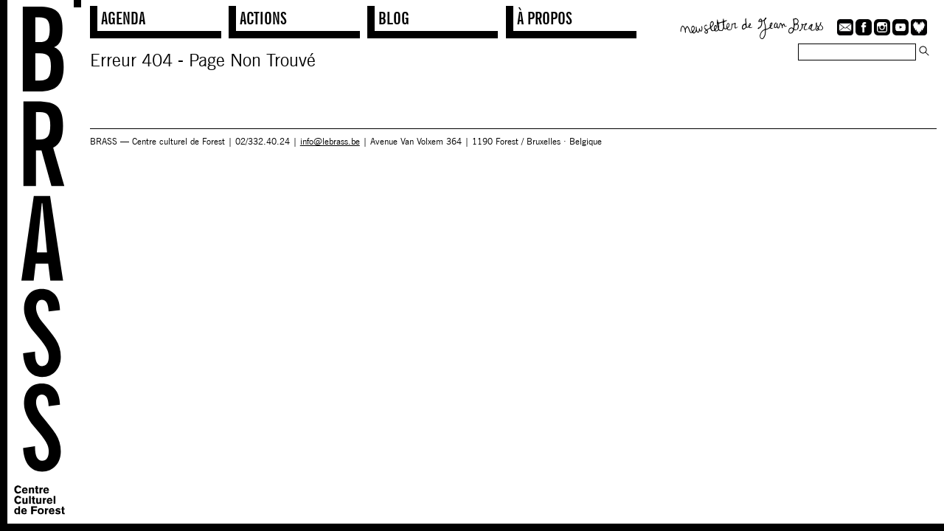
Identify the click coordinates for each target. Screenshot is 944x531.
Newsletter (752, 26)
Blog (393, 18)
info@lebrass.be (330, 141)
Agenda (123, 18)
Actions (263, 18)
